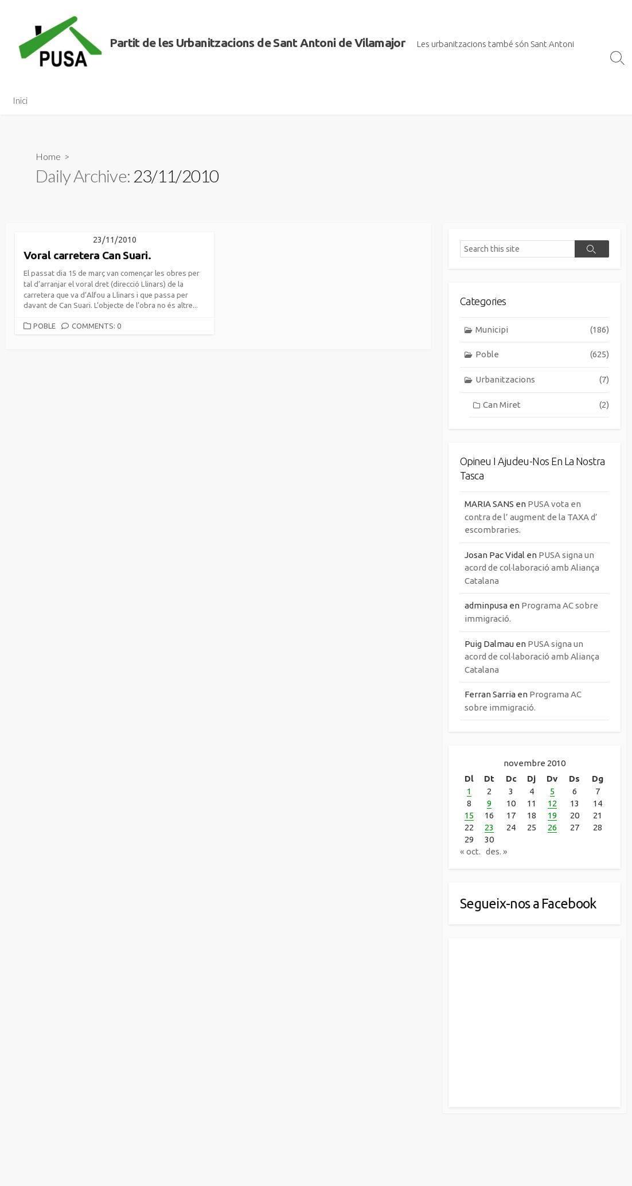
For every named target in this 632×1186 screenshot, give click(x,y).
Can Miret (546, 405)
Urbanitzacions (542, 380)
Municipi (542, 330)
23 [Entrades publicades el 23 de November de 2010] (489, 827)
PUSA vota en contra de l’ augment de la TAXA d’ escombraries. (531, 517)
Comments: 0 (96, 326)
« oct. (470, 851)
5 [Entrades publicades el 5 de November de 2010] (552, 791)
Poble (44, 326)
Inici (20, 100)
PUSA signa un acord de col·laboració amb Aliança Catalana (532, 568)
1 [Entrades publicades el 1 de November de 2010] (469, 791)
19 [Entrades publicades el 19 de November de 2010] (552, 815)
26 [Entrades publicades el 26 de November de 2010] (552, 827)
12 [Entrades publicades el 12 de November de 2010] (552, 803)
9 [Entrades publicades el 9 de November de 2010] (489, 803)
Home (48, 156)
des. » (497, 851)
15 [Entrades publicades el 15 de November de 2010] (469, 815)
